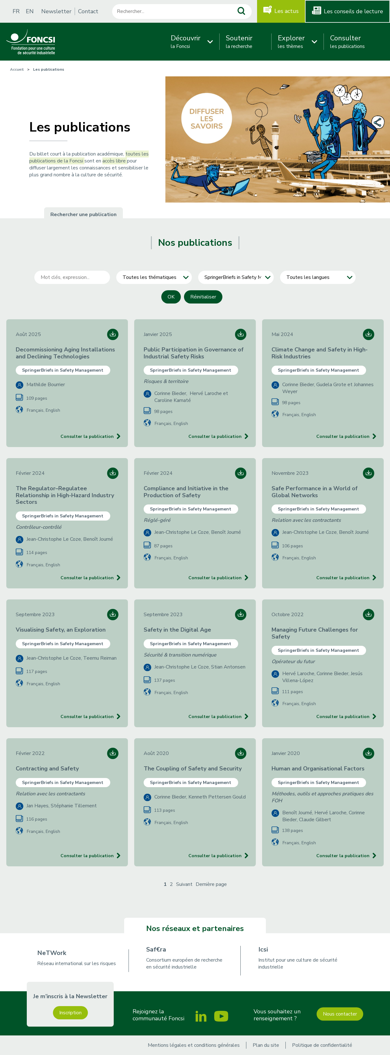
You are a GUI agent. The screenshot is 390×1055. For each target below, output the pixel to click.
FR (16, 11)
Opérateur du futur (293, 661)
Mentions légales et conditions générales (194, 1045)
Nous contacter (340, 1014)
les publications (347, 41)
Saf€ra (156, 949)
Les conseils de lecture (353, 11)
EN (30, 11)
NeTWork (51, 953)
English (53, 410)
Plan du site (266, 1045)
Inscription (70, 1012)
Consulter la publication (87, 436)
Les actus (286, 11)
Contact (88, 11)
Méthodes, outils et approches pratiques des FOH (322, 797)
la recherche (239, 41)
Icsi (263, 949)
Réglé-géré (157, 520)
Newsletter (56, 11)
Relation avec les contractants (306, 520)
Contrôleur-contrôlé (38, 527)
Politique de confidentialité (322, 1045)
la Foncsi (185, 41)
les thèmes (291, 41)
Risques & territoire (166, 381)
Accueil (17, 69)
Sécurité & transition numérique (180, 654)
